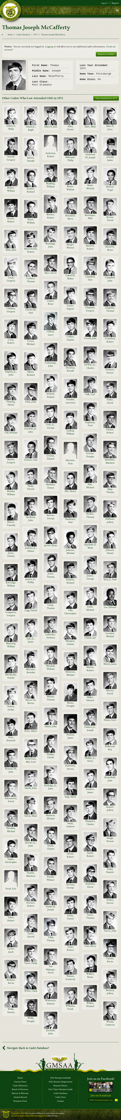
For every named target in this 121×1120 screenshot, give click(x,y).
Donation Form (20, 1101)
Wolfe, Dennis (11, 1010)
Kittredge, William (11, 584)
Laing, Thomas (51, 606)
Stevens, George (70, 886)
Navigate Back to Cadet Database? (25, 1048)
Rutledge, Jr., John (50, 787)
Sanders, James (90, 791)
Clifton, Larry (50, 333)
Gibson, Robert (110, 431)
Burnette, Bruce (110, 248)
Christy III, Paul (30, 311)
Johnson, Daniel (110, 551)
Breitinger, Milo (90, 217)
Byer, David (50, 272)
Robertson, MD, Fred (30, 760)
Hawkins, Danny (50, 486)
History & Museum (20, 1093)
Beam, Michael (90, 187)
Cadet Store (60, 1097)
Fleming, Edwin (11, 403)
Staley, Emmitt (110, 870)
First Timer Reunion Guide (60, 1089)
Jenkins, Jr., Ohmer (31, 549)
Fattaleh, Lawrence (70, 401)
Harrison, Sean (70, 462)
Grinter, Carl (30, 459)
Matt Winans (53, 1116)
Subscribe (116, 1100)
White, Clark (30, 990)
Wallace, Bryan (90, 975)
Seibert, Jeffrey (110, 808)
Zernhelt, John (50, 1032)
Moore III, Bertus (31, 701)
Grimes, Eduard (51, 457)
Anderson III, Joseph (90, 156)
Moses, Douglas (70, 704)
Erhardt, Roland (51, 395)
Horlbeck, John (31, 519)
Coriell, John (90, 338)
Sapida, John (31, 788)
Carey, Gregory (11, 279)
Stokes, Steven (110, 901)
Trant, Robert (70, 948)
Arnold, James (110, 158)
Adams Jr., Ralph (31, 128)
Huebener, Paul (70, 520)
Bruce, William (31, 221)
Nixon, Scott (110, 720)
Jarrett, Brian (50, 545)
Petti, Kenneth (11, 739)
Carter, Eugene (70, 307)
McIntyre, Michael (70, 673)
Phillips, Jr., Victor (90, 759)
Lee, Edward (110, 607)
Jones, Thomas (51, 575)
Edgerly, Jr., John (11, 373)
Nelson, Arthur (11, 708)
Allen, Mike (90, 126)
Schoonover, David (11, 800)
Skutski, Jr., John (30, 844)
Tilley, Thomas (51, 939)
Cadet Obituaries (20, 1085)
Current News (20, 1081)
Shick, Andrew (70, 825)
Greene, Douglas (90, 455)
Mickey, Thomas (51, 698)
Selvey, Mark (30, 815)
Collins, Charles (70, 338)
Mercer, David (110, 692)
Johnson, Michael (70, 551)
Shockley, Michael (10, 830)
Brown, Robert (11, 220)
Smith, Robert (90, 854)
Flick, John (30, 401)
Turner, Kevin (110, 960)
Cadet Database (23, 34)
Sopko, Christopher (11, 860)
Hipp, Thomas (110, 490)
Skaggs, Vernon (110, 839)
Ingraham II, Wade (90, 546)
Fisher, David (110, 401)
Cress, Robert (10, 341)
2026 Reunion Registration (60, 1081)
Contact (60, 1101)
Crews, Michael (31, 342)
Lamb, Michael (90, 608)
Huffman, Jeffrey (110, 520)
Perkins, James (70, 736)
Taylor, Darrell (30, 935)
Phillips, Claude (50, 756)
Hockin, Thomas (90, 515)
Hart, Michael (90, 486)
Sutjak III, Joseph (51, 908)
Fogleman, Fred (90, 424)
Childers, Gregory (11, 310)
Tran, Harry (90, 946)
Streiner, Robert (30, 904)
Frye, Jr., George (50, 426)
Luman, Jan (90, 637)
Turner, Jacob (11, 950)
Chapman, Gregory (90, 309)
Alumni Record (20, 1097)
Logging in (50, 46)
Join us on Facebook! (101, 1079)
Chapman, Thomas (110, 309)
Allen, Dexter (70, 128)
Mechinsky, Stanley (11, 676)
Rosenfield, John (110, 779)
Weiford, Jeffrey (110, 992)
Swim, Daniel (70, 917)
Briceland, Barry (70, 217)
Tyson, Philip (30, 963)
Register (115, 3)
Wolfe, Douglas (31, 1019)
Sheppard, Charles (90, 822)
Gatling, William (70, 432)
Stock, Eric (11, 888)
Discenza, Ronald (70, 369)
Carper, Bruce (50, 302)
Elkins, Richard (31, 373)
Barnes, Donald (30, 159)
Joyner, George (90, 577)
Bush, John (11, 249)
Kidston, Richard (70, 581)
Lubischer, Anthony (50, 636)
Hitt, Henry (70, 491)
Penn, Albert (30, 731)
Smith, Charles (50, 847)
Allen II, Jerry (110, 127)
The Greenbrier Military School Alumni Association (44, 1113)
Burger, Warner (70, 246)
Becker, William (11, 189)
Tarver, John (110, 930)
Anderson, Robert (50, 155)
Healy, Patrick (30, 487)
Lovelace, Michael (110, 635)
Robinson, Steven (70, 767)
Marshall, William (50, 667)
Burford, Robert (90, 247)
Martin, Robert (90, 669)
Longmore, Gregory (10, 614)
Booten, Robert (50, 216)
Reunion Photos (60, 1085)
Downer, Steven (110, 371)
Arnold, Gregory (11, 158)
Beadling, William (50, 185)
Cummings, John (50, 364)
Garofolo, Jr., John (30, 430)
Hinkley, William (11, 493)
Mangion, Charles (70, 642)
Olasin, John (51, 726)
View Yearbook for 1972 (106, 98)
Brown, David (110, 219)
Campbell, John (110, 279)
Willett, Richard (90, 1004)
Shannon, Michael (50, 817)
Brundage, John (51, 245)
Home (10, 34)
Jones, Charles (11, 554)
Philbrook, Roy (110, 748)
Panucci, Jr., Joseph (90, 728)
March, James (110, 664)
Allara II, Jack (50, 126)
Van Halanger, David (50, 969)
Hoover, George (51, 517)
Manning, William (11, 645)
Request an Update (106, 54)
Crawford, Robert (110, 340)
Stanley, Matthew (30, 874)
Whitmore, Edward (50, 1002)
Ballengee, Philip (70, 159)
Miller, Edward (90, 699)
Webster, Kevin (10, 981)
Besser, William (70, 188)
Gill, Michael (11, 432)
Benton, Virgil (110, 188)
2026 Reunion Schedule (60, 1078)
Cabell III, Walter (70, 277)
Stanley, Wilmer (50, 878)
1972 (35, 34)
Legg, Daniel (31, 610)
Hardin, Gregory (11, 461)
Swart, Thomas (90, 916)
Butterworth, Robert (30, 250)
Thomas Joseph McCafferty (53, 34)
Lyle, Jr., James (31, 640)
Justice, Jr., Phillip (30, 581)
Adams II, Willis (11, 127)
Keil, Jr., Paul (110, 579)
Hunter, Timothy (11, 523)
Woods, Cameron (110, 1023)
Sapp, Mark (70, 796)
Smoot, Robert (70, 855)
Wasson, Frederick (70, 977)
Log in (105, 3)
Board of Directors (20, 1089)
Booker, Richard (31, 190)
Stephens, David (90, 885)
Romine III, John (11, 770)
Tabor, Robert (10, 919)
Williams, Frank (70, 1007)
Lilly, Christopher (70, 612)
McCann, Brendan (30, 671)
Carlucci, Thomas (30, 280)
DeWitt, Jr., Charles (90, 366)
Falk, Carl (90, 394)
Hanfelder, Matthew (110, 461)
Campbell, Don (90, 278)
